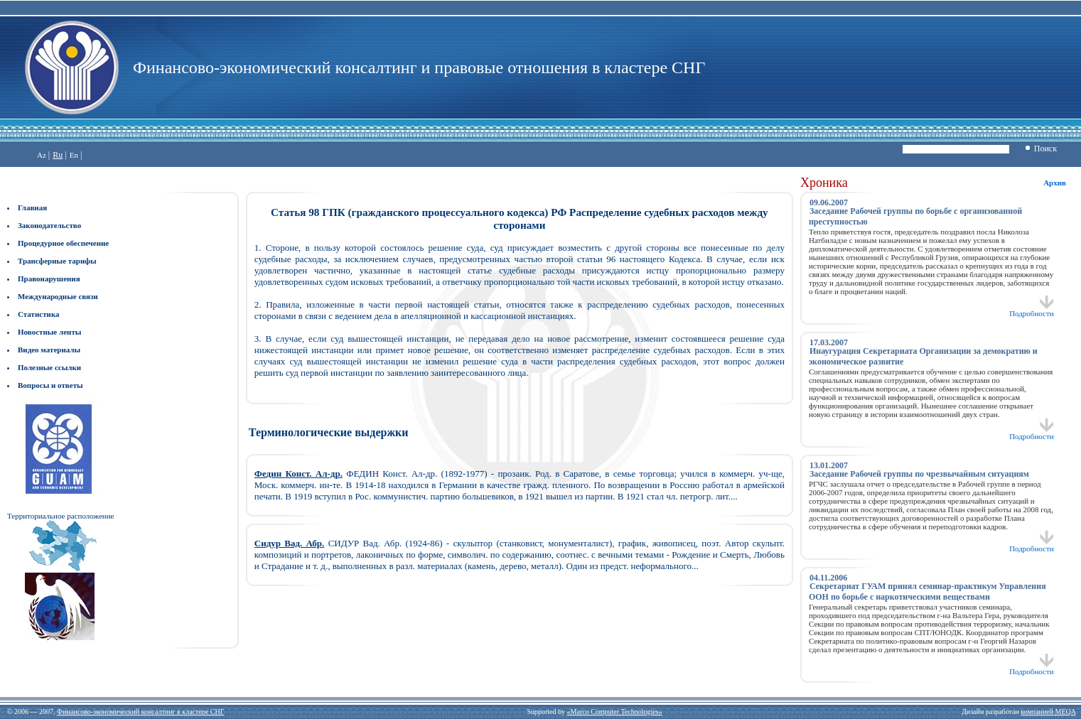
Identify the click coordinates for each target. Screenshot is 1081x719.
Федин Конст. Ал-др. (298, 473)
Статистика (39, 314)
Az (41, 155)
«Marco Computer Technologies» (614, 711)
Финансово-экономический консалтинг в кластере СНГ (140, 711)
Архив (1054, 182)
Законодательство (49, 225)
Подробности (1031, 310)
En (74, 155)
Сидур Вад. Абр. (289, 543)
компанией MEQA (1048, 711)
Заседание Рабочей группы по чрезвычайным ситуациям (919, 474)
